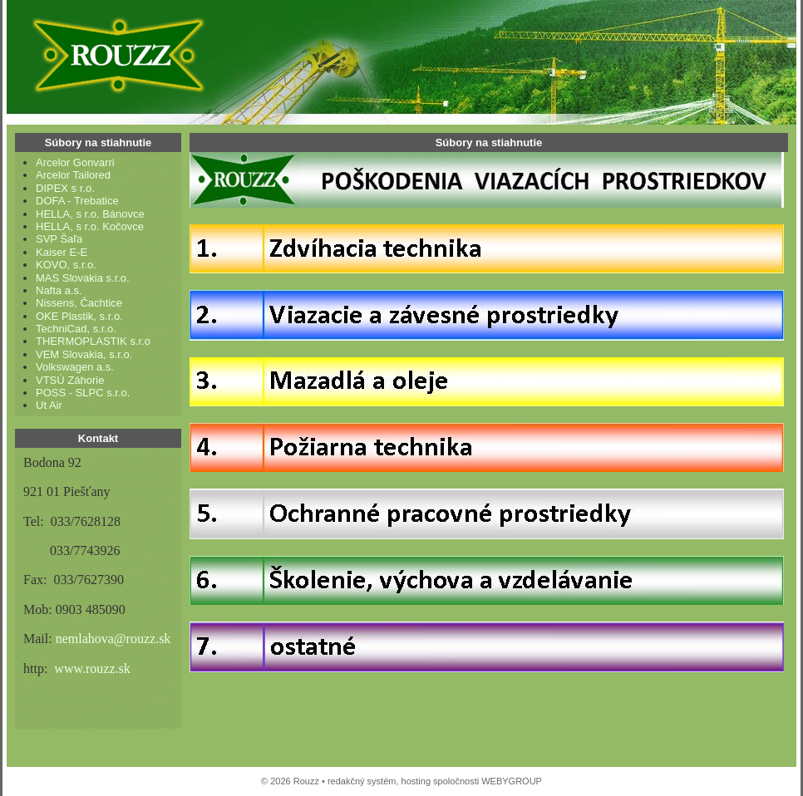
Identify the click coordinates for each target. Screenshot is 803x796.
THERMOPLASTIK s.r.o (93, 341)
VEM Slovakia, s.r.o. (84, 354)
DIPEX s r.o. (65, 188)
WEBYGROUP (511, 781)
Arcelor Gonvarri (75, 162)
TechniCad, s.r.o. (76, 328)
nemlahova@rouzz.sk (113, 638)
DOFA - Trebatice (77, 200)
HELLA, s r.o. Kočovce (90, 226)
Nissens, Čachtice (79, 303)
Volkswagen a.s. (75, 367)
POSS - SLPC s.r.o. (83, 392)
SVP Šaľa (59, 239)
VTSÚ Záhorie (70, 380)
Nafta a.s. (59, 290)
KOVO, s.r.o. (66, 264)
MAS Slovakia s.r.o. (83, 278)
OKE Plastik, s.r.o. (79, 316)
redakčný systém (362, 781)
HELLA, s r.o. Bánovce (90, 214)
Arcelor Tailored (73, 175)
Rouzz (115, 54)
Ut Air (49, 405)
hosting (416, 781)
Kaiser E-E (61, 252)
